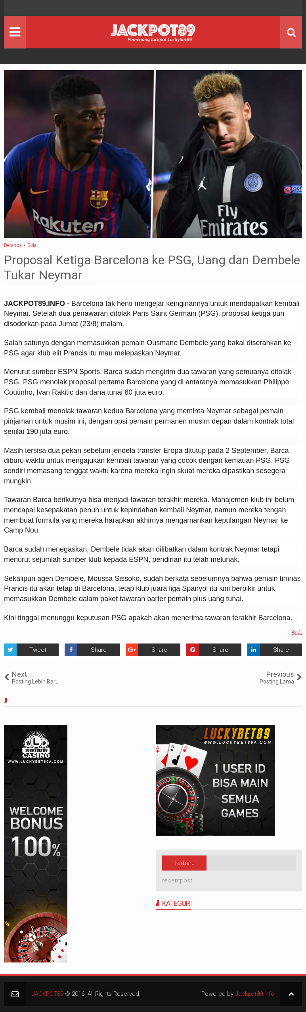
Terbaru (184, 863)
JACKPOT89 (47, 993)
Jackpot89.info (254, 993)
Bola (296, 632)
